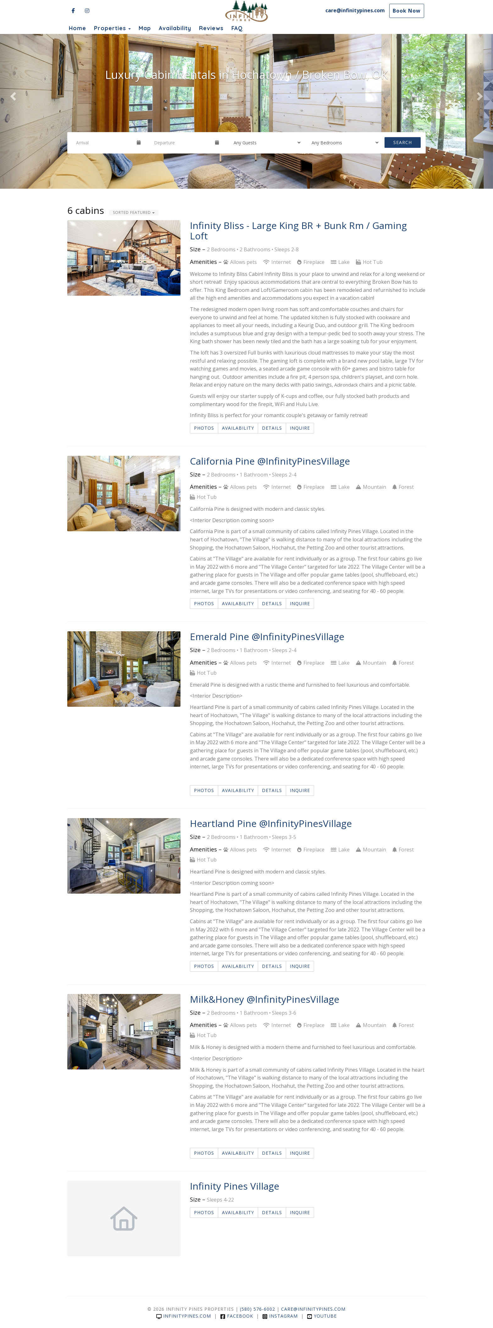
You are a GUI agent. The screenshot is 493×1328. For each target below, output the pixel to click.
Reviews (211, 28)
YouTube (322, 1316)
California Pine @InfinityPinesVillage (270, 461)
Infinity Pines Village (234, 1186)
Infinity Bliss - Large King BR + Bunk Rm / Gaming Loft (298, 230)
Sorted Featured (134, 212)
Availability (175, 28)
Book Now (407, 10)
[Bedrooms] (343, 142)
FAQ (237, 28)
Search (402, 142)
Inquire (300, 428)
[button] (12, 94)
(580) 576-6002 (257, 1309)
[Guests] (265, 142)
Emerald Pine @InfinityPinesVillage (267, 636)
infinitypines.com (183, 1316)
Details (272, 428)
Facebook (236, 1316)
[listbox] (246, 94)
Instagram (280, 1316)
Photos (204, 428)
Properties (110, 28)
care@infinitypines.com (355, 10)
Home (77, 28)
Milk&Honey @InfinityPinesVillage (264, 999)
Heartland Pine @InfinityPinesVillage (271, 823)
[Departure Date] (181, 142)
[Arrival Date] (103, 142)
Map (145, 28)
